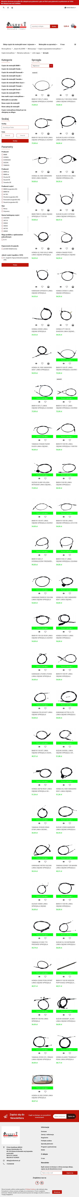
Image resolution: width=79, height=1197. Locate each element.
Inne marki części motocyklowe (13, 96)
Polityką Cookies (30, 1189)
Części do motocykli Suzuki (12, 76)
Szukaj (15, 141)
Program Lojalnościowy (48, 1147)
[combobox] (42, 66)
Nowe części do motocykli (11, 103)
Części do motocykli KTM (11, 93)
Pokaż (15, 265)
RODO (43, 1150)
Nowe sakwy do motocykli (10, 107)
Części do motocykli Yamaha (12, 79)
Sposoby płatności (47, 1144)
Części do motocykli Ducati (11, 89)
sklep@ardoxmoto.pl (13, 1160)
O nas (62, 44)
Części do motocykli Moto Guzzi (13, 83)
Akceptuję (57, 1192)
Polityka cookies (46, 1141)
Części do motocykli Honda (11, 69)
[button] (45, 1127)
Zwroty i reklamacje (47, 1134)
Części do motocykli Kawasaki (13, 72)
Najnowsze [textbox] (36, 66)
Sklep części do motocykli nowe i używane (19, 44)
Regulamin (44, 1137)
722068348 (10, 1164)
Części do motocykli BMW (11, 66)
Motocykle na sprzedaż (48, 44)
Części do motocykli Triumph (12, 86)
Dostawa (44, 1131)
